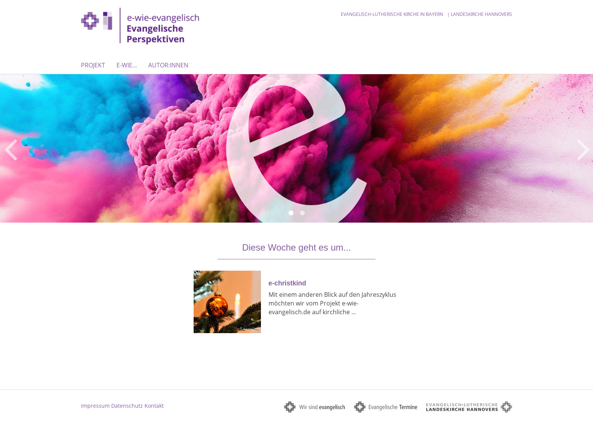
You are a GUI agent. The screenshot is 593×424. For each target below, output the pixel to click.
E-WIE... (126, 65)
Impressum (95, 405)
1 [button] (291, 213)
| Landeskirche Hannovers (479, 14)
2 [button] (302, 213)
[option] (296, 148)
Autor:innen (168, 65)
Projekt (93, 65)
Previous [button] (10, 148)
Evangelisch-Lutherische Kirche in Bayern (392, 14)
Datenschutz (127, 405)
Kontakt (154, 405)
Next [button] (583, 148)
